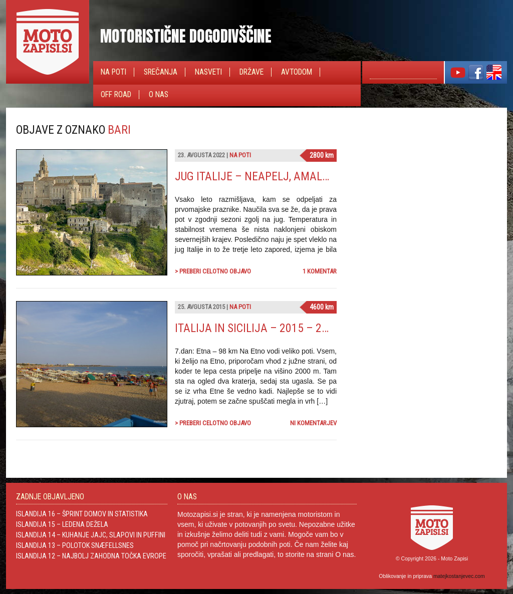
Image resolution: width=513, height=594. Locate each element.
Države (251, 72)
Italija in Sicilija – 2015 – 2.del (259, 328)
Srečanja (160, 72)
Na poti (113, 72)
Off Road (116, 94)
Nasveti (208, 72)
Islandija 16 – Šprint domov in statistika (82, 514)
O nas (158, 94)
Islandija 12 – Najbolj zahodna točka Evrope (91, 556)
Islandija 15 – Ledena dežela (62, 524)
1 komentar (320, 271)
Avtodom (296, 72)
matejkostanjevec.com (459, 576)
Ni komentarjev (313, 423)
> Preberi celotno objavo (213, 271)
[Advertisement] (422, 185)
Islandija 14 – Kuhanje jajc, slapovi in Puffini (90, 535)
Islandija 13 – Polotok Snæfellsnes (75, 545)
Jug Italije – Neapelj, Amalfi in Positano (285, 176)
